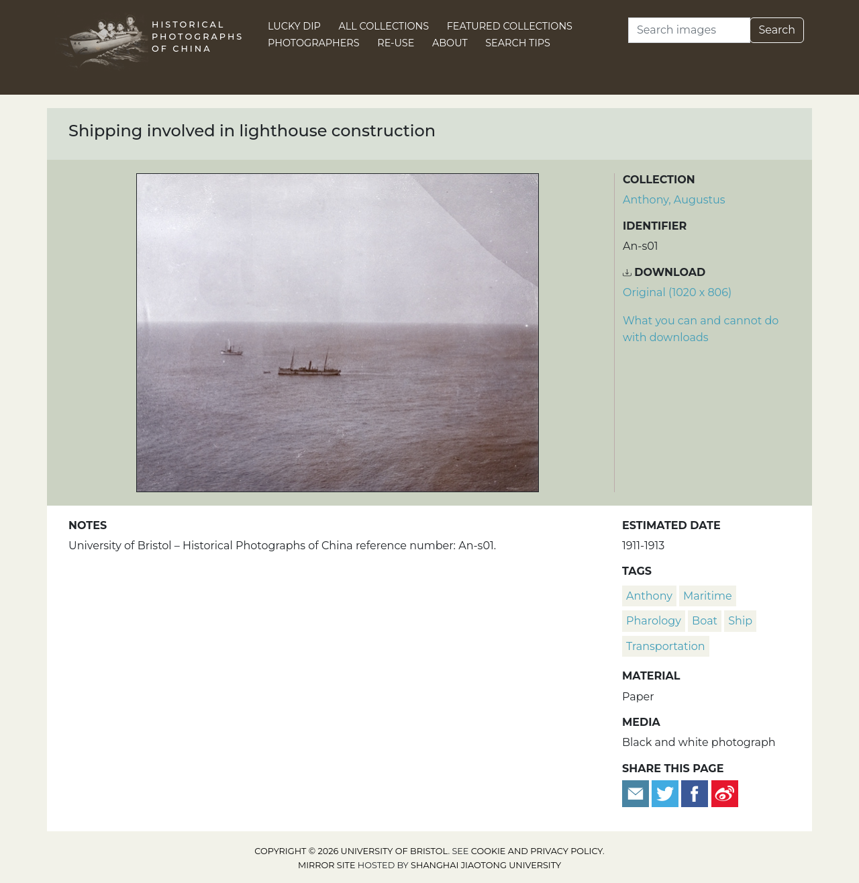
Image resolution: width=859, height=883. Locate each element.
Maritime (707, 596)
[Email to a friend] (637, 792)
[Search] (689, 30)
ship (740, 620)
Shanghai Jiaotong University (486, 865)
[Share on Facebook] (694, 792)
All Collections (384, 26)
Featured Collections (509, 26)
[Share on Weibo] (724, 792)
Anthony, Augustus (674, 199)
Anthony (649, 596)
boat (704, 620)
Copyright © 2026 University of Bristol (351, 851)
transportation (665, 646)
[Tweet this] (666, 792)
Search (776, 30)
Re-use (395, 43)
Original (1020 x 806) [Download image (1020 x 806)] (677, 292)
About (450, 43)
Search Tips (517, 43)
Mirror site (327, 865)
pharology (653, 620)
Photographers (314, 43)
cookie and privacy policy (537, 851)
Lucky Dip (294, 26)
